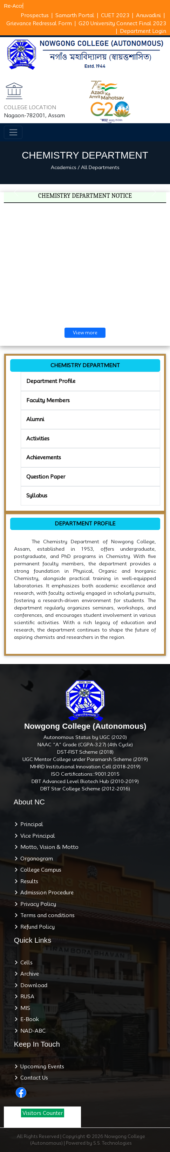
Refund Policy (36, 927)
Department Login (143, 31)
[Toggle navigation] (13, 132)
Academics (63, 167)
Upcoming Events (41, 1066)
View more (85, 332)
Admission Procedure (46, 892)
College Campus (39, 870)
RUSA (26, 996)
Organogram (35, 859)
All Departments (100, 167)
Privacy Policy (37, 904)
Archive (28, 974)
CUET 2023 (115, 15)
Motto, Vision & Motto (48, 847)
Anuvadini (148, 15)
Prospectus (35, 15)
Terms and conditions (46, 915)
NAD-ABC (32, 1031)
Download (32, 985)
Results (28, 881)
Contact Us (33, 1078)
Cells (25, 962)
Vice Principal (36, 836)
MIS (24, 1008)
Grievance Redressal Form (39, 23)
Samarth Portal (74, 15)
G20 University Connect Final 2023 (122, 23)
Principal (30, 824)
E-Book (28, 1019)
